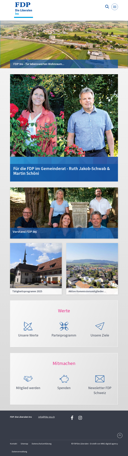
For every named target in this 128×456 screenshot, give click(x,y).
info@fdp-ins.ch (46, 416)
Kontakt (13, 443)
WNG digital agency (109, 443)
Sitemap (24, 443)
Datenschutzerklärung (42, 443)
